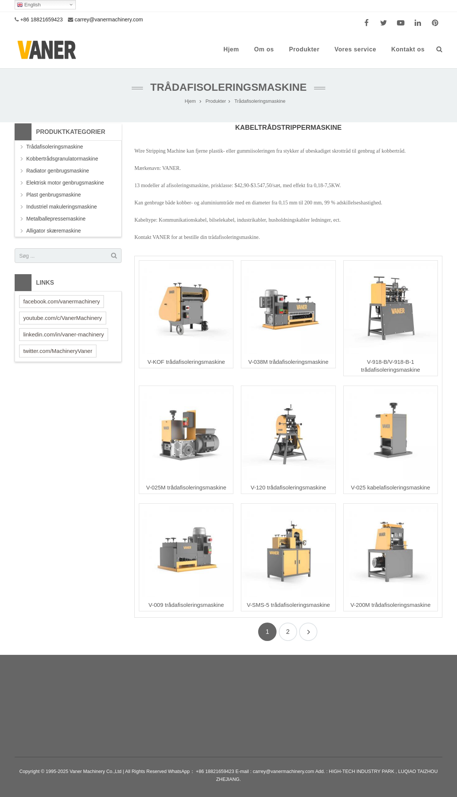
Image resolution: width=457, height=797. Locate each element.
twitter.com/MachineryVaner (57, 351)
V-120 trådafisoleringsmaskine (288, 487)
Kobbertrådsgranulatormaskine (62, 159)
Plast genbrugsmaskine (53, 195)
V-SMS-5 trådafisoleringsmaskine (288, 605)
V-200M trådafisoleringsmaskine (390, 605)
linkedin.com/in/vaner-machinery (63, 334)
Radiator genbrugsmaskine (57, 171)
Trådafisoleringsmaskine (228, 87)
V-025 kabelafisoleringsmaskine (390, 487)
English (29, 5)
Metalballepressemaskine (56, 219)
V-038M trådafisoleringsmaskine (288, 362)
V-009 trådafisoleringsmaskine (186, 605)
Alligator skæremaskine (53, 231)
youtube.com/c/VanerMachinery (62, 318)
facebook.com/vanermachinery (61, 301)
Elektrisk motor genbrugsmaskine (65, 183)
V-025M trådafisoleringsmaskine (186, 487)
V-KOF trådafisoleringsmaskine (186, 362)
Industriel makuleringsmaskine (61, 207)
